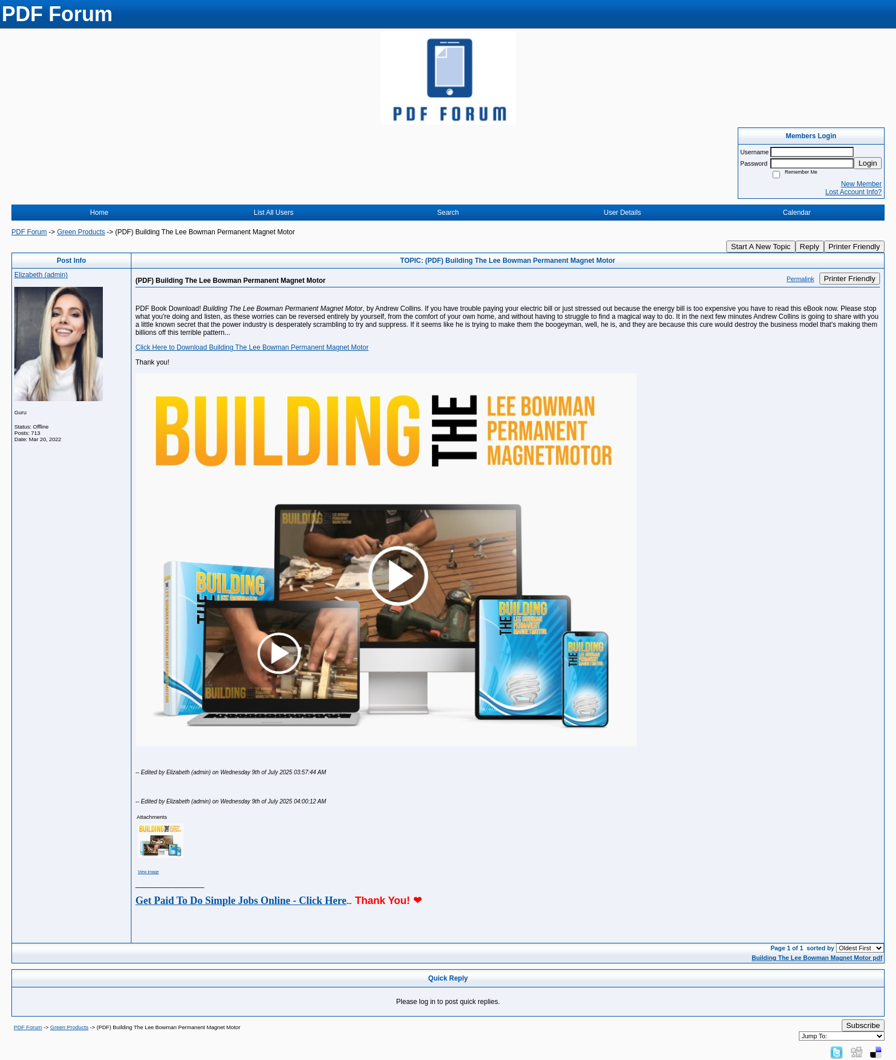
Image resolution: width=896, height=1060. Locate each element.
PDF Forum (29, 232)
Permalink (800, 278)
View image (148, 871)
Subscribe (863, 1025)
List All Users (273, 213)
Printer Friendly (854, 246)
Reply (809, 246)
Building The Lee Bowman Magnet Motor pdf (816, 957)
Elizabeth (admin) (40, 275)
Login (867, 163)
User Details (622, 213)
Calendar (797, 213)
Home (99, 213)
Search (448, 213)
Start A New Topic (760, 246)
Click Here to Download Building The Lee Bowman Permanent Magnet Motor (252, 347)
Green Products (81, 232)
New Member (861, 184)
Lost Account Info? (853, 192)
